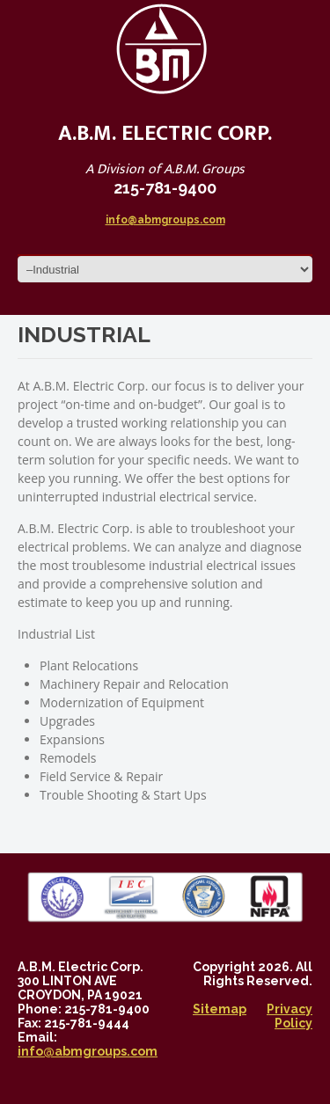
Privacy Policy (289, 1016)
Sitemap (219, 1009)
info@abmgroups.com (165, 220)
